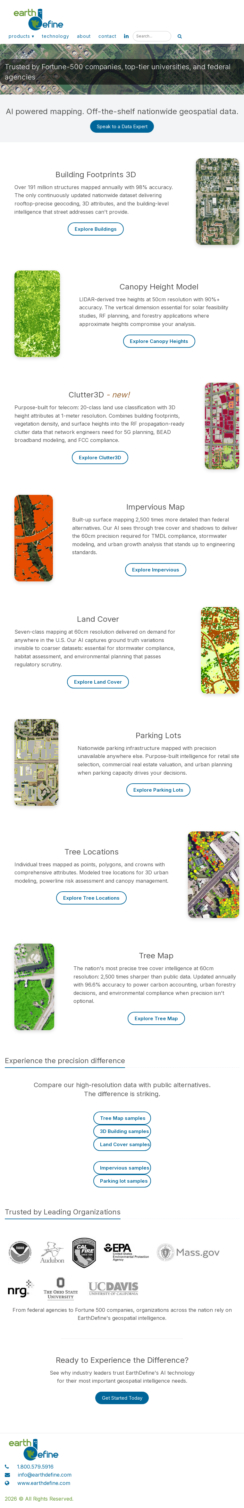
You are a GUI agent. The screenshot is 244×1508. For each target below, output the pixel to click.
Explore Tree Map (156, 1018)
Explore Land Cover (98, 682)
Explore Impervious (155, 570)
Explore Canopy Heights (159, 341)
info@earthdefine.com (45, 1474)
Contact (107, 36)
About (84, 36)
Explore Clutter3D (100, 457)
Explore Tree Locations (91, 898)
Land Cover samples (125, 1144)
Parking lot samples (124, 1181)
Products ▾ (21, 36)
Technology (55, 36)
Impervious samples (124, 1168)
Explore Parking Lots (158, 790)
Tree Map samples (123, 1118)
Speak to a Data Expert (122, 126)
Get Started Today (122, 1398)
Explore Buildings (96, 229)
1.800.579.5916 (35, 1466)
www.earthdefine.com (43, 1483)
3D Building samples (124, 1131)
